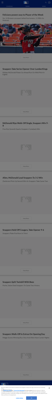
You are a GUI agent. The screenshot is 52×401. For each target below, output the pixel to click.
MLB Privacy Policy (7, 390)
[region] (26, 393)
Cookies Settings (19, 398)
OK (31, 398)
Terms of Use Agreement (19, 390)
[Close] (49, 388)
